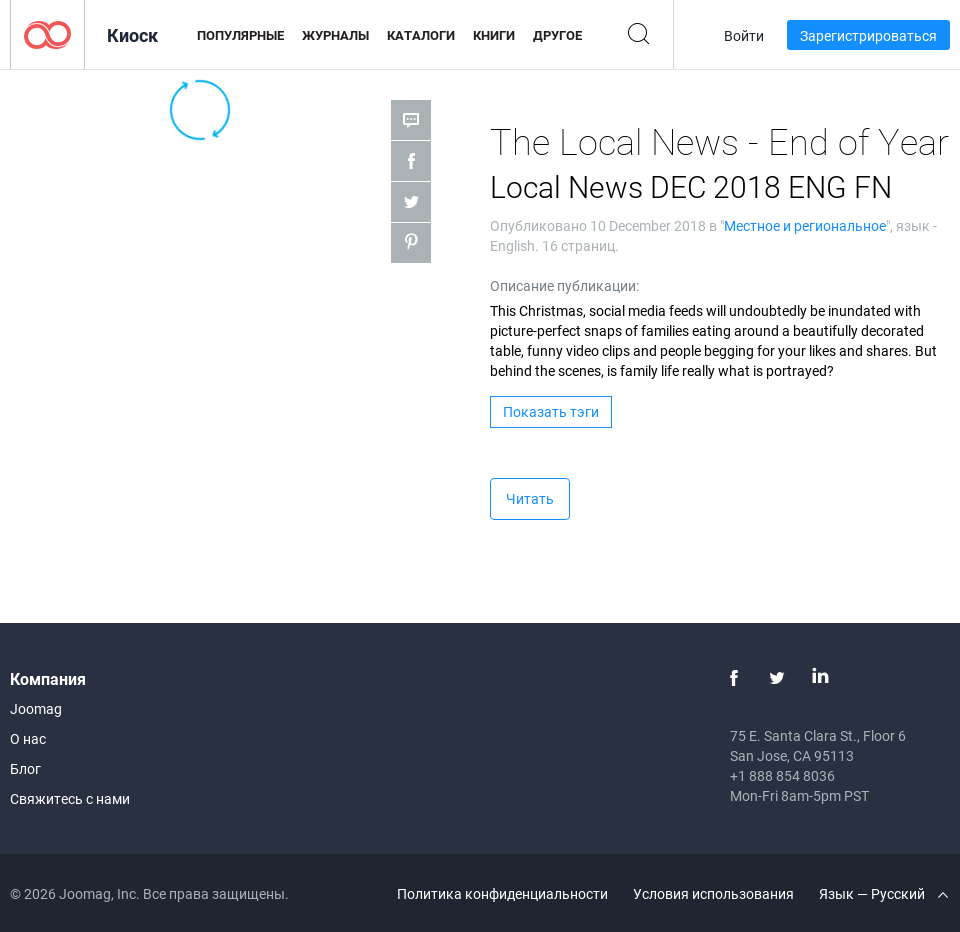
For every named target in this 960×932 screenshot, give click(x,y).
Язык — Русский (883, 893)
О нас (28, 738)
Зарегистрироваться (868, 35)
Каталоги (421, 35)
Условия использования (713, 893)
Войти (744, 35)
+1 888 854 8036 (782, 775)
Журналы (335, 35)
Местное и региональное (805, 225)
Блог (25, 768)
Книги (494, 35)
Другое (557, 35)
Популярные (240, 35)
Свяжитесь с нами (70, 798)
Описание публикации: (564, 285)
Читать (530, 498)
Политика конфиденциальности (502, 893)
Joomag (36, 708)
